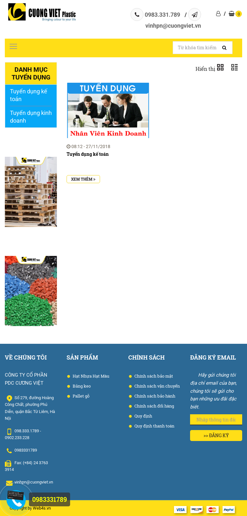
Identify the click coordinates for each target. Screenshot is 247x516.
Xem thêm (83, 179)
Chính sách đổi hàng (153, 406)
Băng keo (81, 386)
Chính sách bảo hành (154, 396)
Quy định (142, 416)
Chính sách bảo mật (153, 376)
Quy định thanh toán (153, 426)
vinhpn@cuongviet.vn (173, 25)
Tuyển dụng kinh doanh (31, 116)
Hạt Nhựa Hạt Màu (90, 376)
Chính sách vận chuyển (156, 386)
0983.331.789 (162, 14)
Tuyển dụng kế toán (28, 95)
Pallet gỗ (80, 396)
